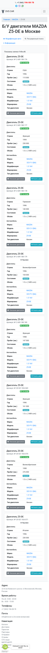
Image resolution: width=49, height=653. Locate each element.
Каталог (5, 624)
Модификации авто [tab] (12, 39)
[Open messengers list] (5, 646)
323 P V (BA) (31, 294)
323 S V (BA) (31, 491)
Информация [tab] (9, 43)
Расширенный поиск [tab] (34, 39)
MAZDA (15, 19)
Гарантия (5, 630)
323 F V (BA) (31, 97)
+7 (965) (25, 3)
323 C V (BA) (31, 228)
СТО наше (6, 640)
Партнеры (6, 632)
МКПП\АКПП (7, 642)
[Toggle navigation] (44, 11)
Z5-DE (29, 104)
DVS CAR (8, 11)
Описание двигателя (15, 113)
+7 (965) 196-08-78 (9, 609)
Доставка (5, 627)
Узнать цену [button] (36, 113)
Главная (6, 19)
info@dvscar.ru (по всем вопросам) (16, 617)
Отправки (5, 635)
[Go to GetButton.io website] (5, 651)
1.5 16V (29, 101)
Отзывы (5, 637)
